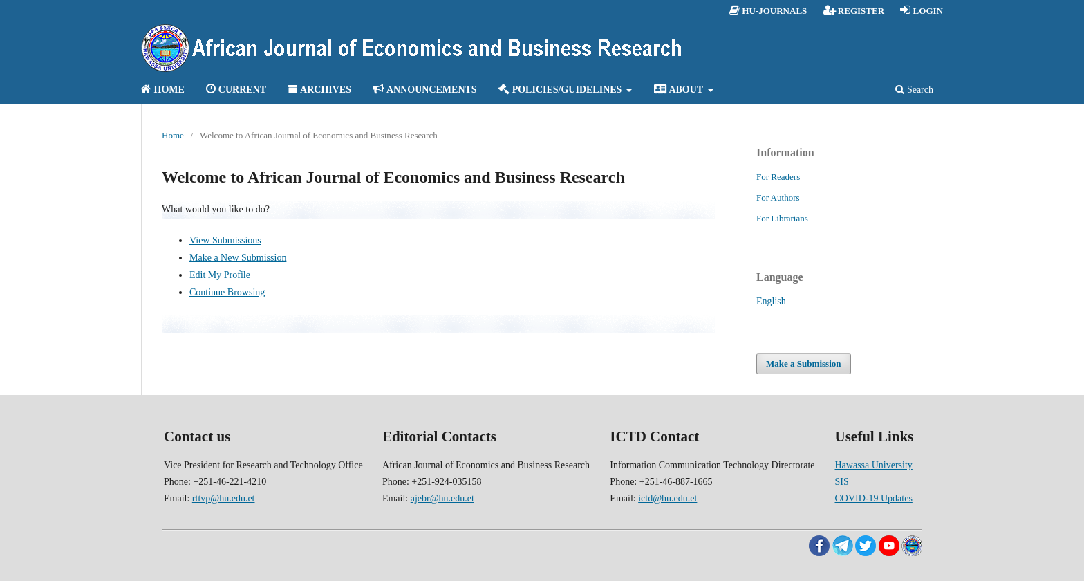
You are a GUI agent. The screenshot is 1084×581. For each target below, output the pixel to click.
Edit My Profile (219, 275)
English (771, 301)
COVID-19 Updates (873, 498)
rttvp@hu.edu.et (223, 498)
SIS (841, 482)
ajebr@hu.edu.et (442, 498)
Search (914, 89)
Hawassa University (873, 465)
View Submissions (225, 240)
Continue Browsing (227, 292)
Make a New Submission (237, 257)
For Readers (778, 177)
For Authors (778, 197)
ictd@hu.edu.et (667, 498)
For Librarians (782, 218)
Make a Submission (803, 363)
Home (173, 135)
